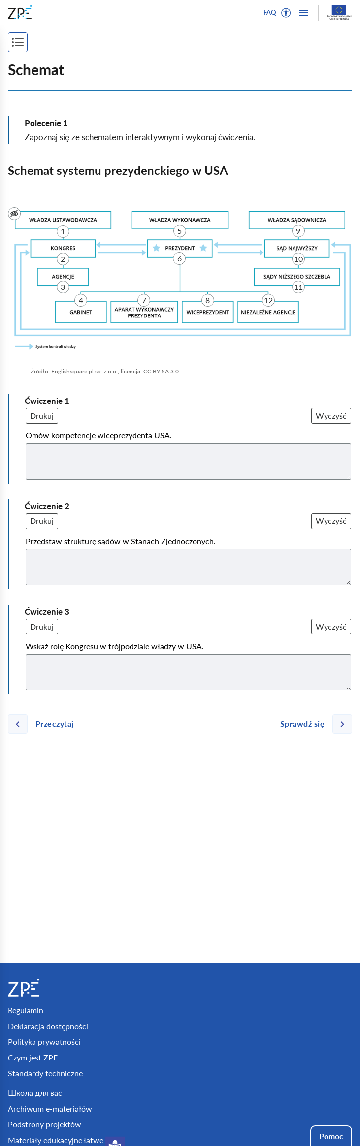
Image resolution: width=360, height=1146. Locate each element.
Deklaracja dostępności (48, 1026)
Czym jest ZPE (33, 1057)
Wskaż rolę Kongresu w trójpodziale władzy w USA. (115, 646)
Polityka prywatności (44, 1041)
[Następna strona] (312, 724)
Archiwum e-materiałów (50, 1108)
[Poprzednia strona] (45, 724)
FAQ (269, 12)
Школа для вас (35, 1092)
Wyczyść (331, 415)
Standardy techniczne (45, 1073)
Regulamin (25, 1010)
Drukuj (42, 415)
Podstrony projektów (44, 1124)
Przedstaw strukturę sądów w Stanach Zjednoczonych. (121, 540)
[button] (286, 13)
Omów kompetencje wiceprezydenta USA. (99, 435)
